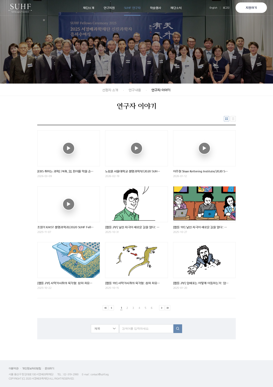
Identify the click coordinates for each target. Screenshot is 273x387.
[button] (105, 328)
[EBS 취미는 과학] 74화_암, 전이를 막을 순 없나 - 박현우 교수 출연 (68, 171)
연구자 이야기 (160, 90)
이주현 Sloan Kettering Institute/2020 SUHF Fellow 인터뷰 (204, 171)
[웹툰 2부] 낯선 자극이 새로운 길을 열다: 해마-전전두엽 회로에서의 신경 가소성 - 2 (136, 227)
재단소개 (88, 7)
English (213, 7)
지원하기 (251, 7)
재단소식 (175, 7)
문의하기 (49, 368)
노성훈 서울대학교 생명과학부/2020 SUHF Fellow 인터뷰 (136, 171)
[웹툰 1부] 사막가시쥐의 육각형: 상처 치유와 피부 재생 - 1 (136, 283)
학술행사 (155, 7)
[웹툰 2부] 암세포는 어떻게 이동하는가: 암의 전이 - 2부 (204, 283)
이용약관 (13, 368)
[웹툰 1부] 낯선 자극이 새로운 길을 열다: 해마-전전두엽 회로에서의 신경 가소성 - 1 (204, 227)
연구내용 (134, 90)
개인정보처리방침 (31, 368)
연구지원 (109, 7)
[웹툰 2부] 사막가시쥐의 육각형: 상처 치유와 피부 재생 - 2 (68, 283)
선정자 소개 (110, 90)
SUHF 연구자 (132, 7)
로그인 (226, 7)
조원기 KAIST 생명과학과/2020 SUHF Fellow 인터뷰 (68, 227)
